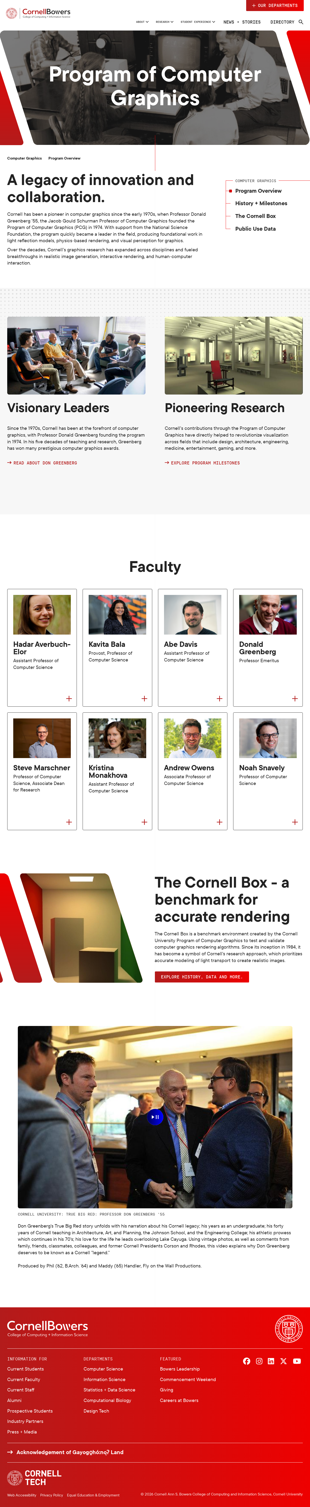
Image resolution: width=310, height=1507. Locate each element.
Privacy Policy (51, 1495)
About (104, 22)
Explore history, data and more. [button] (202, 977)
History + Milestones (261, 203)
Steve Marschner (41, 768)
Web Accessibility (21, 1495)
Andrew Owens (189, 768)
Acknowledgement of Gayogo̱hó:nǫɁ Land (70, 1452)
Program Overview (258, 190)
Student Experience (184, 22)
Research (135, 22)
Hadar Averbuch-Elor (42, 648)
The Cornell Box (255, 216)
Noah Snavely (262, 768)
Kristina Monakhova (108, 771)
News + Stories (240, 22)
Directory (281, 22)
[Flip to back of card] (69, 699)
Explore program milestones (205, 463)
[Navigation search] (300, 22)
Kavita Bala (107, 644)
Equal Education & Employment (93, 1495)
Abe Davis (181, 644)
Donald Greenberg (257, 648)
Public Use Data (255, 228)
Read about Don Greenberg (45, 463)
